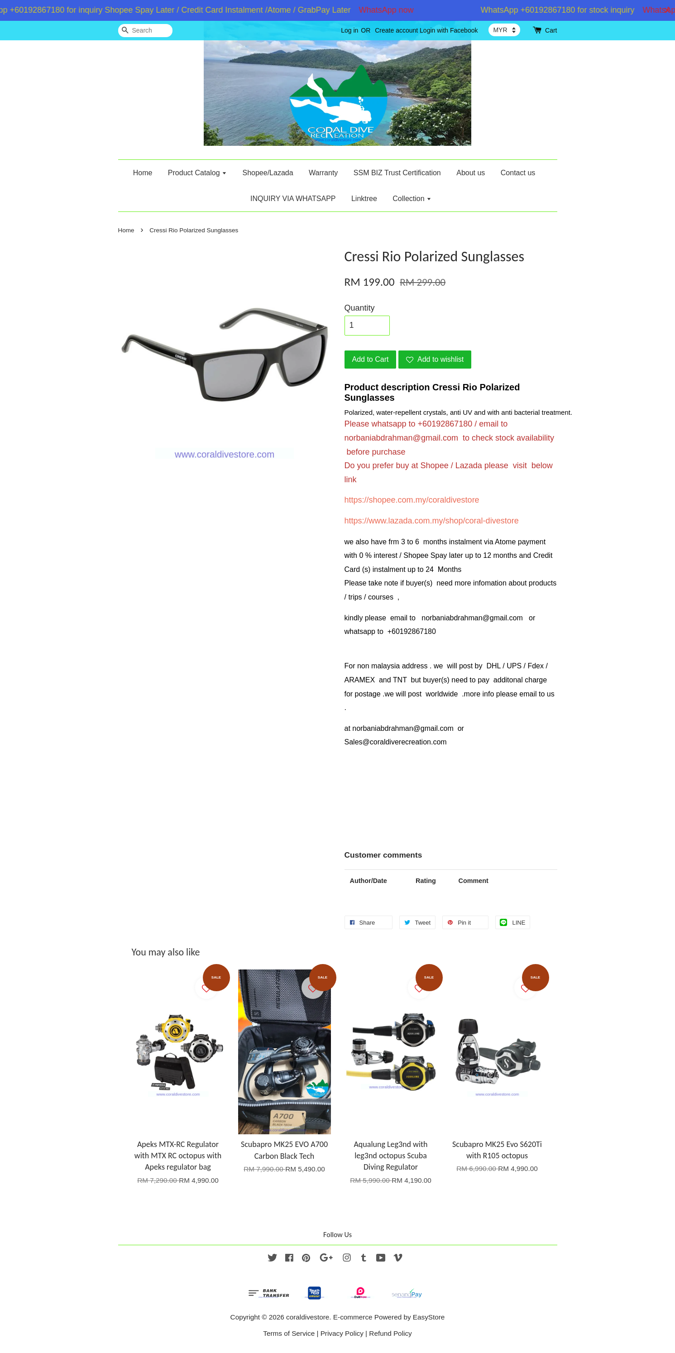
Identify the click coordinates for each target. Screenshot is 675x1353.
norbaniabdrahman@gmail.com (401, 437)
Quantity (360, 307)
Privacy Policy (342, 1333)
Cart (551, 30)
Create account (396, 30)
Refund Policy (390, 1333)
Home (143, 173)
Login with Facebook (449, 30)
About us (470, 173)
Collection (412, 198)
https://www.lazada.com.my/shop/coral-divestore (432, 520)
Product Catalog (197, 173)
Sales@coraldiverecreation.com (396, 742)
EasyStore (429, 1317)
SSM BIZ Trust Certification (397, 173)
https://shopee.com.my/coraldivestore (412, 499)
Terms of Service (289, 1333)
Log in (349, 30)
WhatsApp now (391, 9)
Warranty (323, 173)
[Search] (145, 30)
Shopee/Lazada (267, 173)
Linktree (364, 198)
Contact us (518, 173)
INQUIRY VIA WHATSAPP (293, 198)
